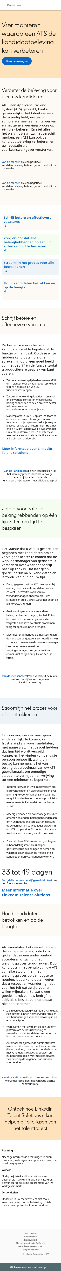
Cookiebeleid (30, 1236)
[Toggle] (55, 1267)
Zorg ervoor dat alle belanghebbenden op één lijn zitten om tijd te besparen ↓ (28, 244)
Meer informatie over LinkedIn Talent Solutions (27, 450)
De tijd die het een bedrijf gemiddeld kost (27, 880)
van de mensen (11, 162)
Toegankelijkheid (30, 1249)
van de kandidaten (15, 471)
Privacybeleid (30, 1240)
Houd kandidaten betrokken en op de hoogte (29, 285)
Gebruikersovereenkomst (30, 1246)
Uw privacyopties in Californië (30, 1243)
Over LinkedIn (30, 1233)
